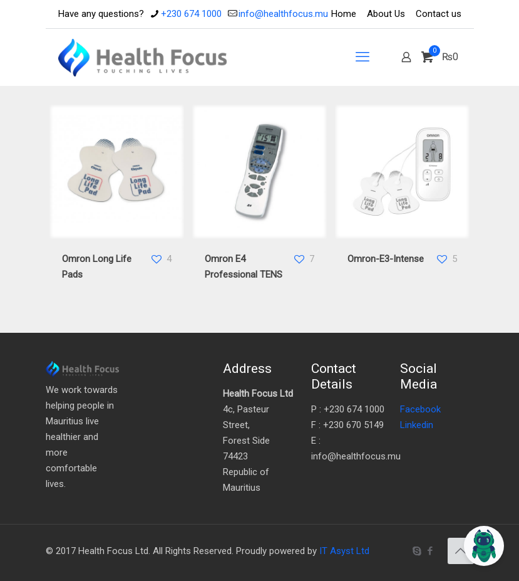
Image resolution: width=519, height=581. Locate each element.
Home (343, 13)
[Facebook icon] (430, 551)
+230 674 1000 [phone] (191, 13)
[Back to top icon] (461, 551)
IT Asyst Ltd (344, 551)
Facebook (420, 409)
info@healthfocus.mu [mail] (283, 13)
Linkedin (416, 425)
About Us (386, 13)
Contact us (438, 13)
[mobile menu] (362, 57)
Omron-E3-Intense (385, 258)
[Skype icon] (417, 551)
